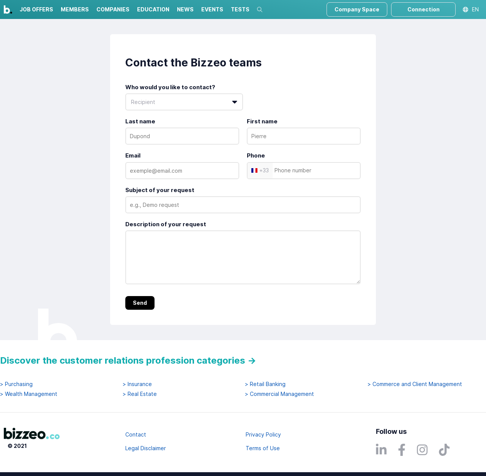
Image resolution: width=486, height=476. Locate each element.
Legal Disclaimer (145, 448)
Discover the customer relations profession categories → (128, 360)
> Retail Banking (265, 384)
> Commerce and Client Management (415, 384)
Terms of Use (263, 448)
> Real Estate (140, 394)
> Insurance (137, 384)
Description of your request (165, 224)
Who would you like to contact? (170, 87)
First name (262, 121)
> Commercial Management (279, 394)
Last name (140, 121)
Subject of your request (159, 190)
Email (132, 155)
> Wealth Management (28, 394)
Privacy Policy (263, 434)
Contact (135, 434)
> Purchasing (16, 384)
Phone (256, 155)
